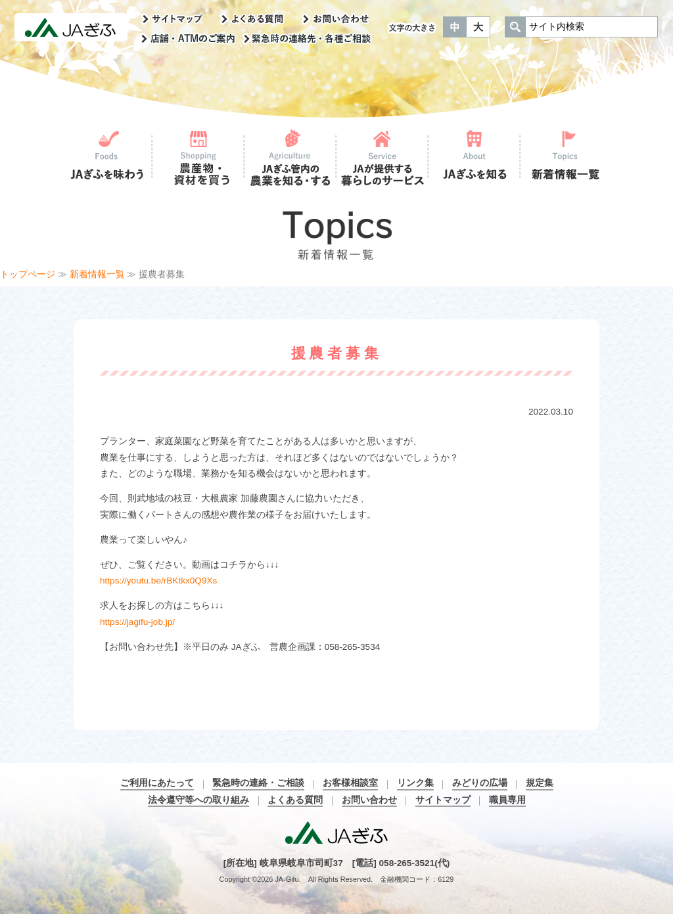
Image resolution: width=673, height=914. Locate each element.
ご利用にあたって (157, 783)
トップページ (27, 274)
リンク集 (415, 783)
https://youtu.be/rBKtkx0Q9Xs (158, 580)
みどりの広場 (479, 783)
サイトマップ (443, 800)
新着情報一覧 (97, 274)
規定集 (539, 783)
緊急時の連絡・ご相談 (258, 783)
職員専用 (507, 800)
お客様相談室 (350, 783)
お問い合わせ (369, 800)
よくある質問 (295, 800)
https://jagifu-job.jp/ (137, 622)
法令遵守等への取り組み (198, 800)
